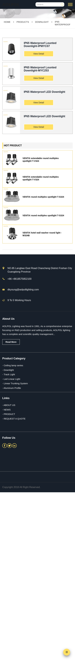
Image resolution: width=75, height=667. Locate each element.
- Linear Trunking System (15, 383)
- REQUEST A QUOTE (13, 418)
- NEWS (6, 409)
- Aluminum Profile (11, 388)
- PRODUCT (8, 414)
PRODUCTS (23, 22)
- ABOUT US (8, 405)
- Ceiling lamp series (12, 365)
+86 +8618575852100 (20, 279)
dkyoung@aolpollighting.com (23, 289)
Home (7, 22)
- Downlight (8, 370)
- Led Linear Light (11, 379)
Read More (11, 342)
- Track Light (8, 374)
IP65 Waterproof (62, 23)
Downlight (42, 22)
